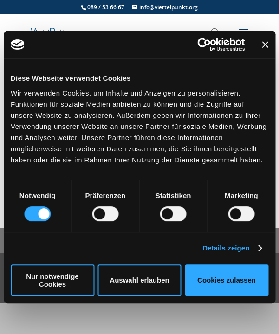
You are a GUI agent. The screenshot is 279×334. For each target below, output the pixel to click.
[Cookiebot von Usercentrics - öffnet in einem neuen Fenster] (204, 44)
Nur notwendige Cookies (52, 280)
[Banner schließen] (265, 44)
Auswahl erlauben (139, 280)
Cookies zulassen (226, 280)
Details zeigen (225, 248)
